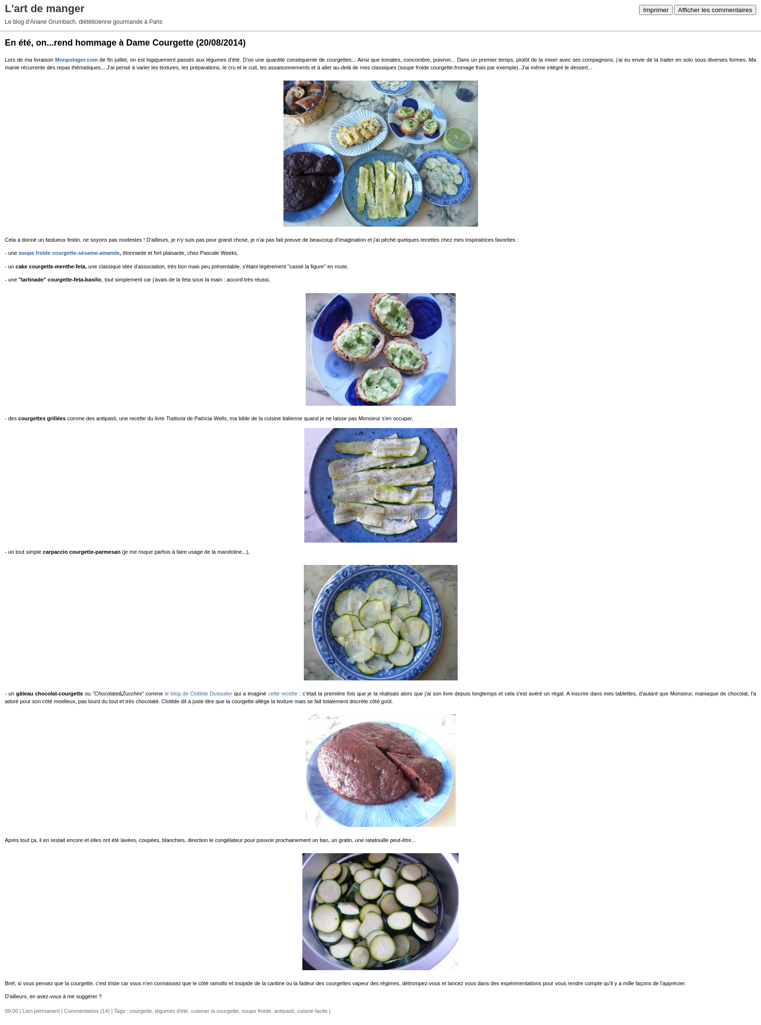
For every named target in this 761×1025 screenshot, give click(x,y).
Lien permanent (41, 1011)
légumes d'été (171, 1011)
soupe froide (256, 1011)
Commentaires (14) (87, 1011)
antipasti (284, 1011)
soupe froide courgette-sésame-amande (68, 253)
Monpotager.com (76, 60)
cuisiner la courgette (215, 1011)
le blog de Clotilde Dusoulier (198, 693)
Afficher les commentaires (715, 10)
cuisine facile (312, 1011)
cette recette (283, 693)
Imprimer (656, 10)
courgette (141, 1011)
